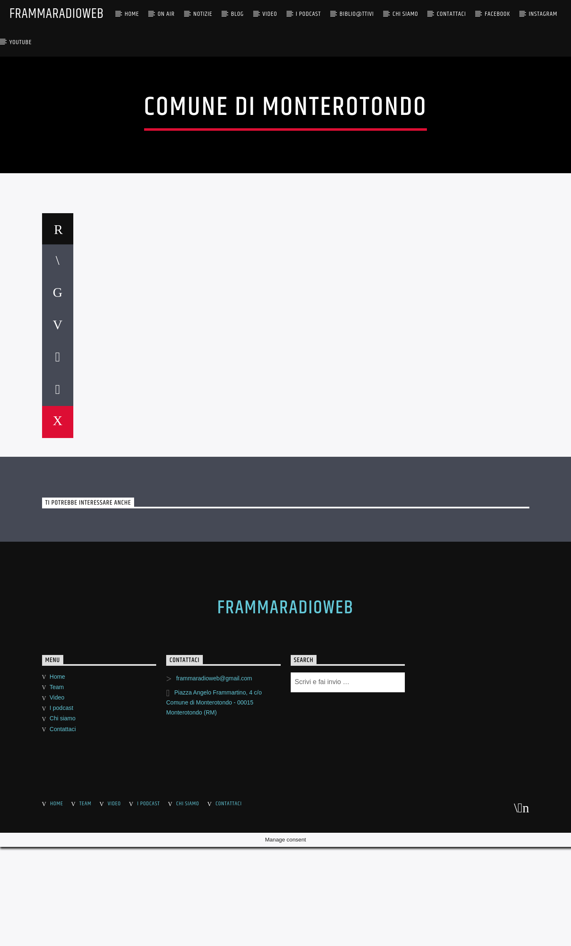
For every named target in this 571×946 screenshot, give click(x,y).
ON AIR (166, 14)
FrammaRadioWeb (56, 14)
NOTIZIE (202, 14)
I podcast (61, 921)
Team (57, 900)
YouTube (20, 42)
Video (269, 14)
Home (132, 14)
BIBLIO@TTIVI (356, 14)
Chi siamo (62, 932)
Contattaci (451, 14)
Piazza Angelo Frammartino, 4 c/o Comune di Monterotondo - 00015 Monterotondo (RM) (214, 915)
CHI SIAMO (405, 14)
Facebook (497, 14)
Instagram (543, 14)
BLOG (237, 14)
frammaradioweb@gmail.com (214, 891)
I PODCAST (308, 14)
